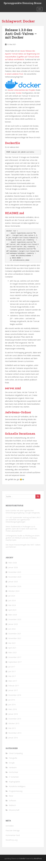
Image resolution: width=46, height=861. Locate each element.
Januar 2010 (13, 737)
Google (12, 763)
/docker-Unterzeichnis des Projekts (21, 90)
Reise (11, 796)
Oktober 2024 (13, 591)
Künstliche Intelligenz (17, 786)
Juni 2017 (12, 671)
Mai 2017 (12, 676)
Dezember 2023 (14, 619)
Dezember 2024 (14, 586)
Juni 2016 (12, 704)
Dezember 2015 (14, 719)
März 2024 (12, 615)
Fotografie (13, 758)
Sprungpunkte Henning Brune (22, 3)
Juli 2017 (11, 667)
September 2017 (14, 662)
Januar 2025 (13, 581)
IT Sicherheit (14, 777)
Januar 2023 (13, 624)
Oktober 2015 (13, 723)
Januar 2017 (13, 690)
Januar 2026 (13, 567)
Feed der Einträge (13, 830)
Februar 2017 (13, 685)
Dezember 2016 (14, 695)
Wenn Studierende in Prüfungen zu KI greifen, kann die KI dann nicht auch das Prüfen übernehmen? (21, 528)
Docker (19, 93)
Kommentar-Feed (13, 835)
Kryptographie (14, 781)
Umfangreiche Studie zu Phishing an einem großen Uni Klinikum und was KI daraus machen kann (22, 537)
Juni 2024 (12, 600)
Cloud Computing (16, 753)
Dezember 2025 (14, 572)
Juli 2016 (11, 700)
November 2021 (14, 638)
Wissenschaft (14, 810)
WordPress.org (11, 840)
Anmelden (10, 826)
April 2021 (12, 648)
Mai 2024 (12, 605)
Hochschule (13, 772)
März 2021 (12, 652)
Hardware (13, 767)
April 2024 (12, 610)
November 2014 (14, 733)
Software (12, 800)
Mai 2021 (12, 643)
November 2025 (14, 577)
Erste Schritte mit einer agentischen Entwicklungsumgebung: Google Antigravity (23, 511)
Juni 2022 (12, 629)
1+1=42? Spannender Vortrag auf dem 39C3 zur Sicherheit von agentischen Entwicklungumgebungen (23, 519)
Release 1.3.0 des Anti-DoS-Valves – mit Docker (21, 34)
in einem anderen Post (14, 74)
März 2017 (12, 681)
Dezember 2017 (14, 657)
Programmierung (15, 791)
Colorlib (22, 858)
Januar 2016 (13, 714)
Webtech (12, 805)
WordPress (38, 858)
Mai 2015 (12, 728)
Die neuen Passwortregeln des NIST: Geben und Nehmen (23, 546)
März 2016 (12, 709)
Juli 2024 (11, 596)
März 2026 (12, 563)
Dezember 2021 (14, 633)
